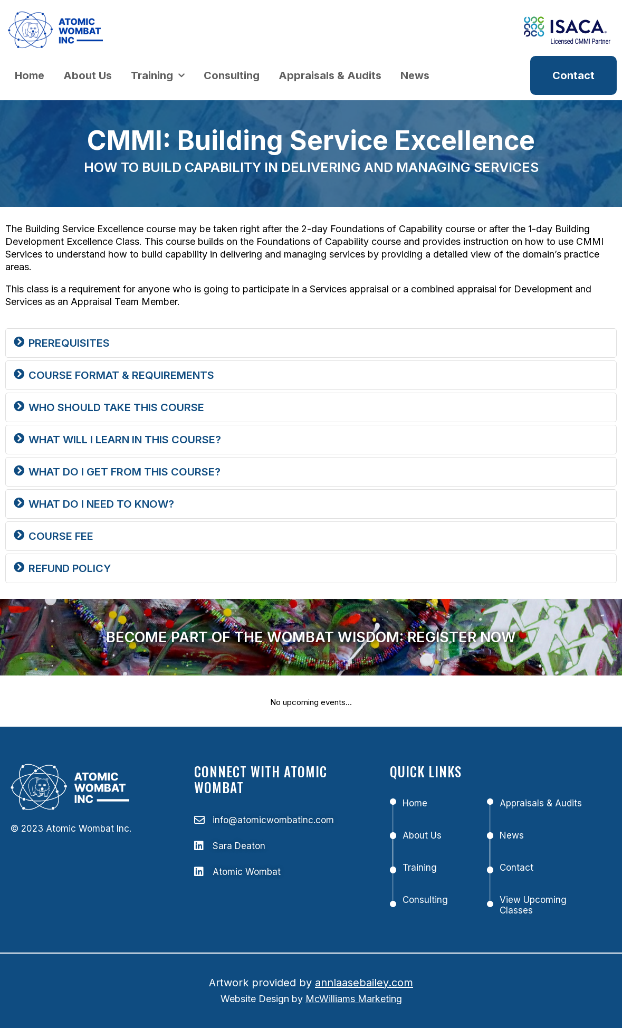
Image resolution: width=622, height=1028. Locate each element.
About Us (87, 75)
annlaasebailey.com (364, 982)
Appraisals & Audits (330, 75)
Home (29, 75)
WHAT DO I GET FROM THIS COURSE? (124, 471)
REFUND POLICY (69, 568)
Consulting (232, 75)
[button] (311, 343)
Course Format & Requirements (121, 375)
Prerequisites (69, 343)
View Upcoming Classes (533, 905)
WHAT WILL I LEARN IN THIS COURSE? (124, 439)
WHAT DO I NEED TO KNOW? (101, 504)
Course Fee (60, 536)
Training (158, 75)
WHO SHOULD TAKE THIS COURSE (116, 407)
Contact (516, 867)
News (414, 75)
